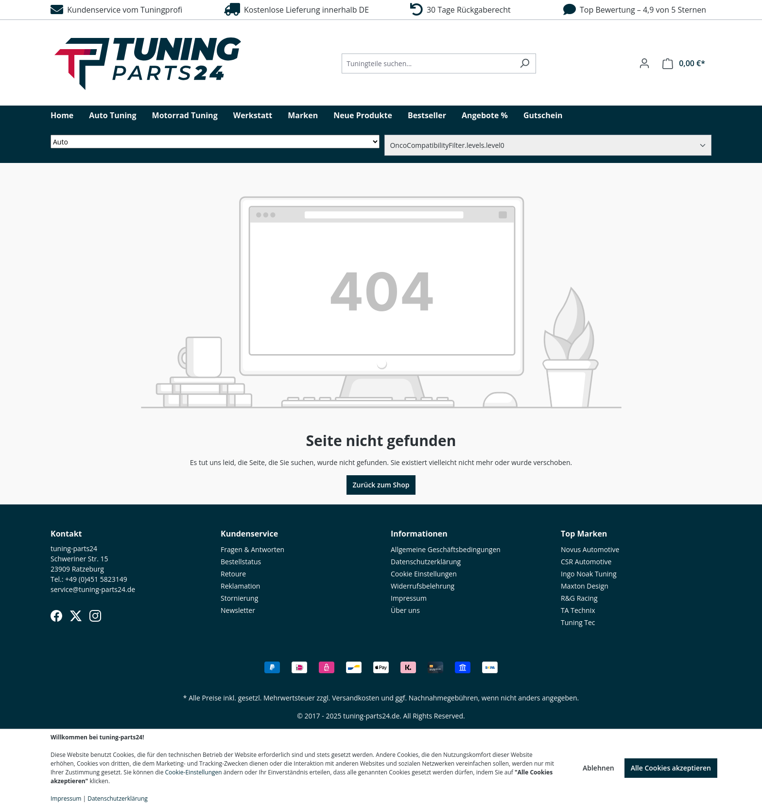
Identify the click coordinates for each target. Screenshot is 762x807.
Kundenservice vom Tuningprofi (116, 9)
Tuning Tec (578, 622)
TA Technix (578, 610)
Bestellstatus (241, 561)
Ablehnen (598, 767)
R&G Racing (579, 598)
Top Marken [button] (584, 533)
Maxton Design (584, 586)
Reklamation (240, 586)
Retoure (233, 573)
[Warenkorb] (683, 63)
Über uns (405, 610)
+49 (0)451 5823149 (96, 579)
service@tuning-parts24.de (93, 589)
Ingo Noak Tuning (589, 573)
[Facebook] (56, 616)
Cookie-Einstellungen (193, 772)
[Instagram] (95, 616)
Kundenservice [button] (249, 533)
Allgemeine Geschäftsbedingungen (446, 549)
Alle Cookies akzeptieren (671, 767)
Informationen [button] (419, 533)
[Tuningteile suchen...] (428, 63)
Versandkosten (355, 697)
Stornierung (239, 598)
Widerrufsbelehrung (422, 586)
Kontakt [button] (66, 533)
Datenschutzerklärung (426, 561)
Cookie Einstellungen (424, 573)
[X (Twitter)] (76, 616)
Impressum (409, 598)
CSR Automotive (586, 561)
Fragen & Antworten (252, 549)
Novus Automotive (590, 549)
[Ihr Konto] (644, 63)
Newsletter (238, 610)
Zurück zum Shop (381, 484)
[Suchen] (524, 63)
